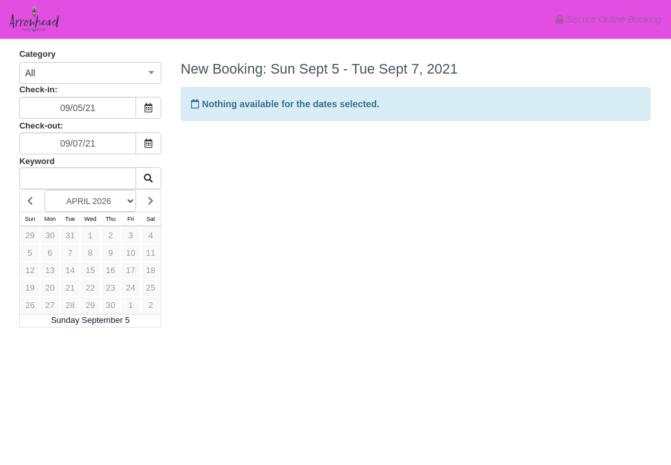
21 (69, 288)
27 (49, 305)
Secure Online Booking (608, 19)
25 (150, 288)
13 (49, 270)
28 (69, 305)
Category (37, 54)
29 (29, 235)
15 (90, 270)
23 (110, 288)
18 (150, 270)
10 (130, 253)
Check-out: (41, 125)
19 (29, 288)
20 (49, 288)
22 (90, 288)
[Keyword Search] (77, 178)
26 (29, 305)
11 (150, 253)
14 (69, 270)
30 (49, 235)
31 (69, 235)
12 (29, 270)
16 (110, 270)
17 (130, 270)
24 (130, 288)
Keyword (37, 161)
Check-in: (38, 89)
